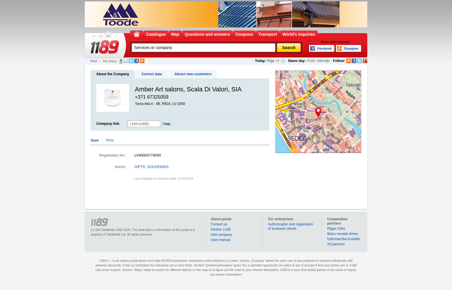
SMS (121, 61)
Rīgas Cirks (336, 229)
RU (101, 36)
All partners (336, 244)
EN (108, 36)
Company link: (108, 124)
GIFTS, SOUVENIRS (151, 167)
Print (94, 61)
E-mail (125, 61)
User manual (220, 240)
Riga (270, 61)
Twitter (131, 61)
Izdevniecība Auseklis (343, 239)
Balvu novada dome (342, 234)
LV (93, 36)
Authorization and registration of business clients (290, 226)
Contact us (219, 224)
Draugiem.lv (142, 61)
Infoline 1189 (221, 229)
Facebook (136, 61)
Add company (221, 235)
